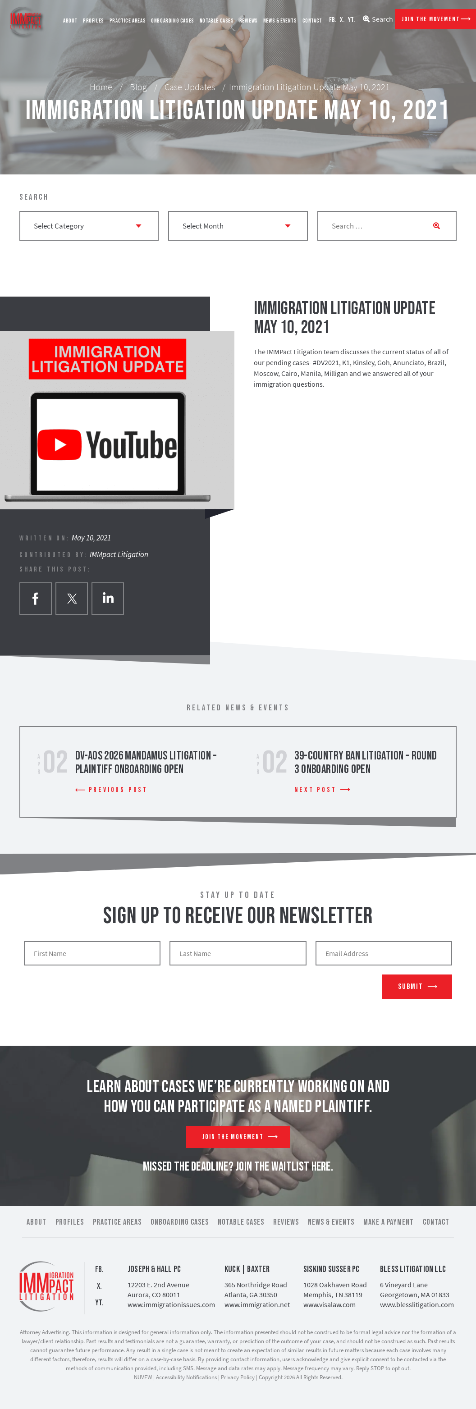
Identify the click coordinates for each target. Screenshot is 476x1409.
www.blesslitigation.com (417, 1304)
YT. (351, 20)
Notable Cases (217, 20)
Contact (312, 20)
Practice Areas (128, 20)
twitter (71, 598)
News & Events (280, 20)
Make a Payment (388, 1222)
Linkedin (108, 598)
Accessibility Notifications (186, 1377)
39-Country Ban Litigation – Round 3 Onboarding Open (365, 763)
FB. (332, 20)
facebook (35, 598)
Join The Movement (431, 19)
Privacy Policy (238, 1377)
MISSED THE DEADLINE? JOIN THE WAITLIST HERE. (238, 1166)
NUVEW (143, 1377)
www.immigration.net (257, 1304)
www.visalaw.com (329, 1304)
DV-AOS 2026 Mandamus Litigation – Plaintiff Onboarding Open (146, 763)
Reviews (248, 20)
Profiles (93, 20)
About (70, 20)
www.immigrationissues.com (171, 1304)
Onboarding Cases (172, 20)
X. (342, 20)
